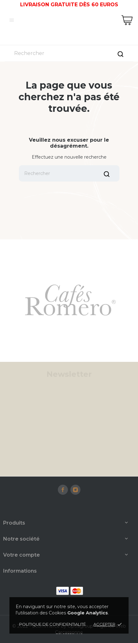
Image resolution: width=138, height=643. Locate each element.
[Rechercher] (69, 53)
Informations (20, 571)
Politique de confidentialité (52, 624)
